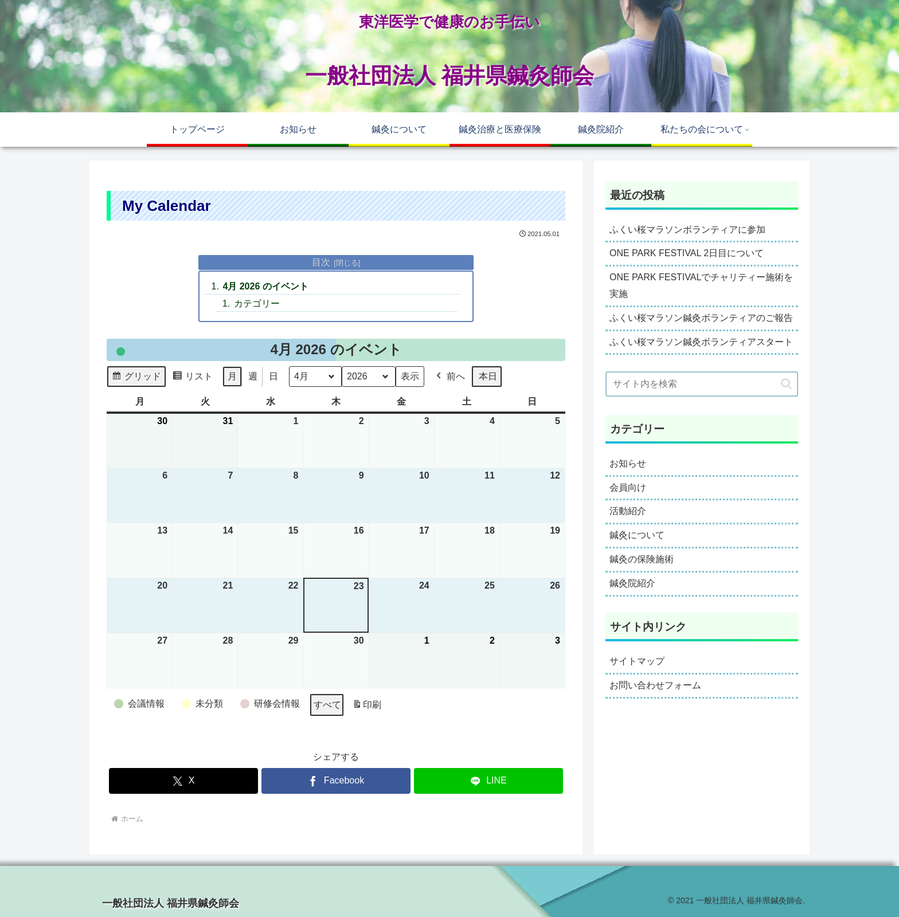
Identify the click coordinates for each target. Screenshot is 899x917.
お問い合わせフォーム (655, 685)
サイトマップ (637, 661)
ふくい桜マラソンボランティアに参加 (687, 229)
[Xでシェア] (183, 781)
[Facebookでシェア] (336, 781)
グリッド (136, 378)
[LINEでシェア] (488, 781)
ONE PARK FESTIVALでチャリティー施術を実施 (701, 285)
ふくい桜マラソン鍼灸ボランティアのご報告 (701, 318)
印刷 (366, 707)
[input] (701, 384)
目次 (321, 262)
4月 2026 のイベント (265, 286)
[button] (786, 383)
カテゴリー (257, 303)
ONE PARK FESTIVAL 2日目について (686, 253)
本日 (488, 377)
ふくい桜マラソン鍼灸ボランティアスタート (701, 342)
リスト (192, 378)
